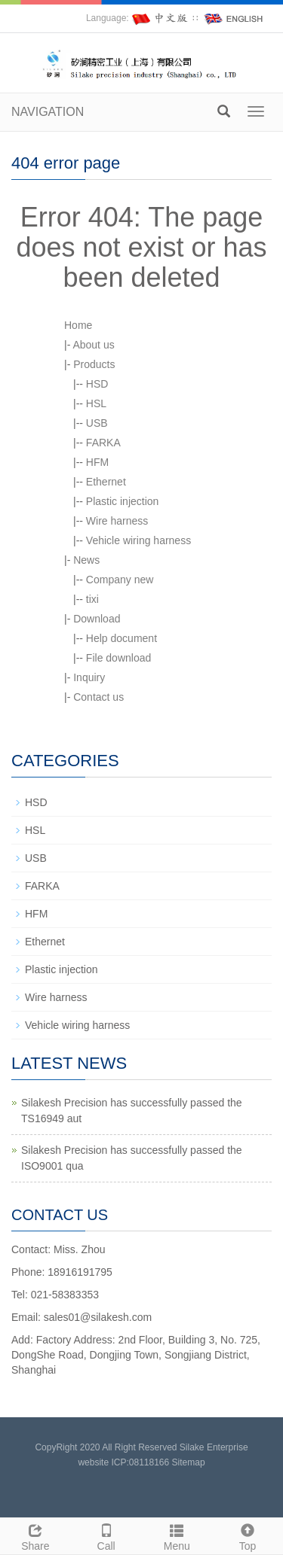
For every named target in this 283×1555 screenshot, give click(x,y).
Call (106, 1535)
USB (97, 423)
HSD (97, 384)
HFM (97, 462)
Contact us (98, 697)
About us (93, 345)
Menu (177, 1535)
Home (78, 325)
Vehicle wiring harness (138, 540)
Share (35, 1535)
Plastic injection (122, 501)
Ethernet (106, 482)
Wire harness (117, 521)
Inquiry (89, 677)
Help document (121, 638)
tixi (92, 599)
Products (94, 364)
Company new (120, 580)
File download (118, 658)
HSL (96, 403)
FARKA (103, 443)
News (86, 560)
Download (96, 619)
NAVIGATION (47, 111)
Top (247, 1535)
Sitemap (188, 1462)
